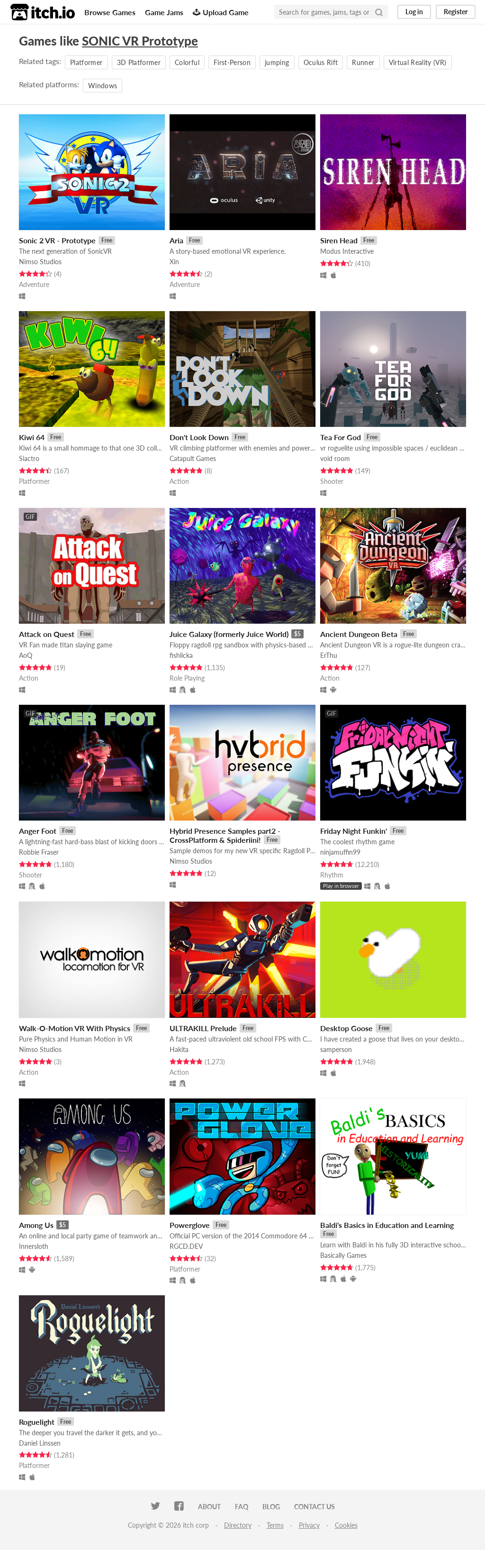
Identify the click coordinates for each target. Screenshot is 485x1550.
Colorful (187, 62)
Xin (174, 262)
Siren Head (339, 240)
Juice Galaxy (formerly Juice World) (229, 633)
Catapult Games (193, 458)
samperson (336, 1049)
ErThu (328, 655)
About (209, 1507)
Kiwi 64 (32, 437)
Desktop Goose (346, 1028)
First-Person (232, 62)
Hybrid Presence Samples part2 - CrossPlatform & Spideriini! (225, 835)
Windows (102, 86)
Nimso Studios (40, 262)
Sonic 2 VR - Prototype (57, 240)
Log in (414, 12)
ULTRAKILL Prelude (203, 1028)
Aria (176, 240)
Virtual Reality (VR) (418, 62)
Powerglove (190, 1224)
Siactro (29, 458)
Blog (271, 1507)
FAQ (241, 1507)
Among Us (36, 1224)
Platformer (86, 62)
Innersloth (33, 1246)
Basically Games (343, 1255)
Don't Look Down (199, 437)
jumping (277, 62)
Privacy (309, 1525)
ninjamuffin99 (340, 852)
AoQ (25, 655)
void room (335, 458)
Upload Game (221, 12)
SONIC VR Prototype (140, 40)
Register (455, 12)
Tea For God (340, 437)
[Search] (379, 12)
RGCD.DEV (186, 1246)
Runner (363, 62)
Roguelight (36, 1421)
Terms (275, 1525)
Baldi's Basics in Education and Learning (387, 1224)
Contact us (314, 1507)
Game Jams (164, 12)
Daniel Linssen (40, 1443)
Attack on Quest (46, 633)
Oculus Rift (321, 62)
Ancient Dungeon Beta (358, 633)
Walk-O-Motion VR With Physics (74, 1028)
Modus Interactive (347, 251)
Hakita (179, 1049)
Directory (237, 1525)
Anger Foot (37, 830)
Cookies (346, 1525)
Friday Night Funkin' (353, 830)
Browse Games (109, 12)
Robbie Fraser (39, 852)
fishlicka (181, 655)
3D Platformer (139, 62)
